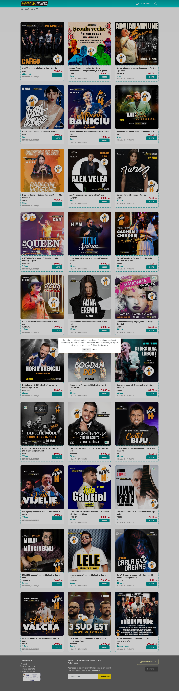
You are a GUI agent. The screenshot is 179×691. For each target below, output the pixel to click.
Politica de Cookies (99, 345)
